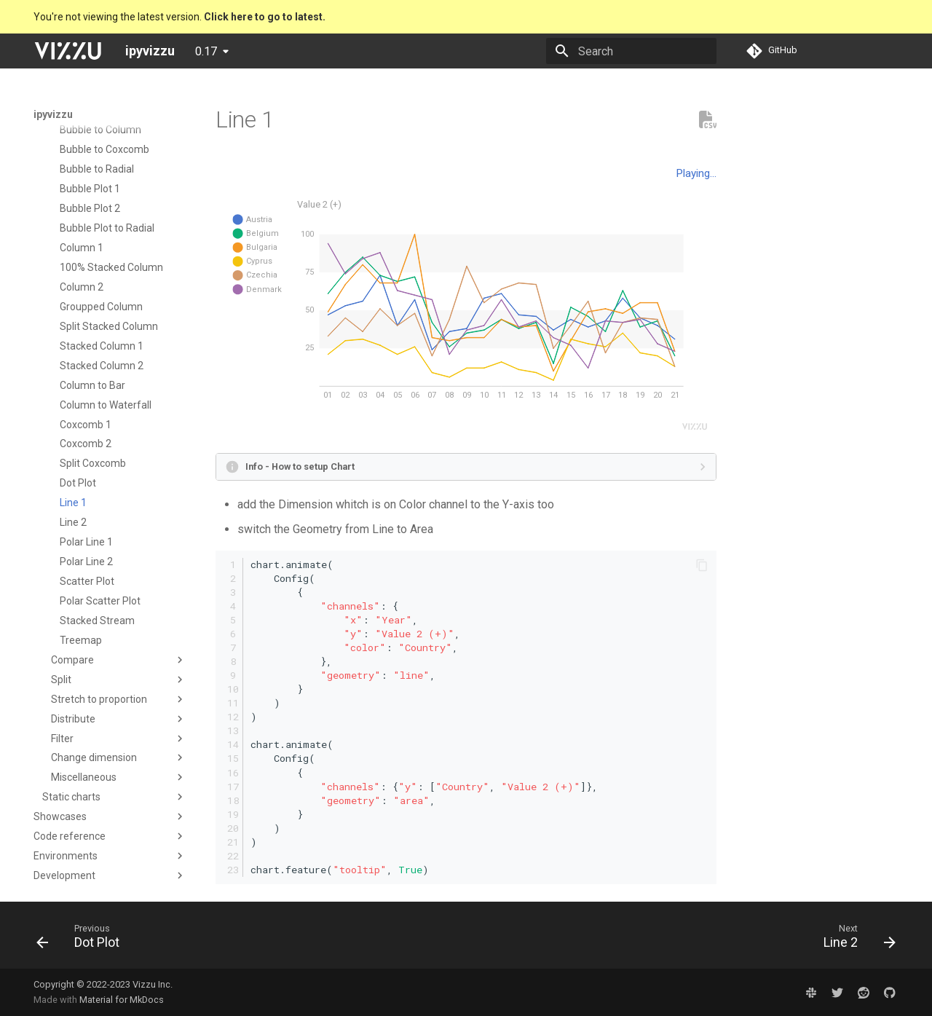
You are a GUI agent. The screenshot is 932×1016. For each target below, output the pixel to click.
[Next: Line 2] (854, 939)
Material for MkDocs (121, 999)
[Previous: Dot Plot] (83, 939)
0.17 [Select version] (206, 51)
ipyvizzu (53, 114)
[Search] (631, 51)
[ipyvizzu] (68, 51)
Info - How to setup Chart (300, 466)
